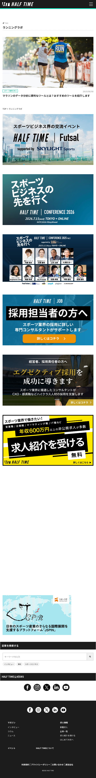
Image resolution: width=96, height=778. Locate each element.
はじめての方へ (67, 739)
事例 (19, 664)
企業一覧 (64, 731)
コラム (10, 731)
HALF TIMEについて (45, 748)
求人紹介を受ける (67, 735)
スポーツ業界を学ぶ (10, 91)
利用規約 (25, 764)
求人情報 (64, 722)
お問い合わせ (58, 764)
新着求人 (64, 727)
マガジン (11, 722)
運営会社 (69, 764)
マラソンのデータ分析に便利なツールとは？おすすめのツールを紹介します (46, 95)
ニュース (11, 735)
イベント (11, 748)
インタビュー (9, 664)
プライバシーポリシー (40, 764)
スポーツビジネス (31, 664)
